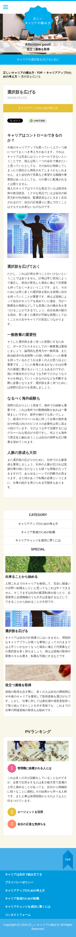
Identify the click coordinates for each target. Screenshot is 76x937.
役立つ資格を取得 (38, 49)
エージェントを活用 (30, 812)
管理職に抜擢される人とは (34, 768)
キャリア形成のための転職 (38, 532)
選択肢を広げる (16, 631)
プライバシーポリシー (19, 882)
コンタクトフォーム (18, 914)
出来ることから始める (21, 576)
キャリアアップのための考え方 (38, 108)
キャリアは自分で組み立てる (23, 874)
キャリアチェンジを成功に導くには (38, 540)
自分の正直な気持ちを (31, 824)
